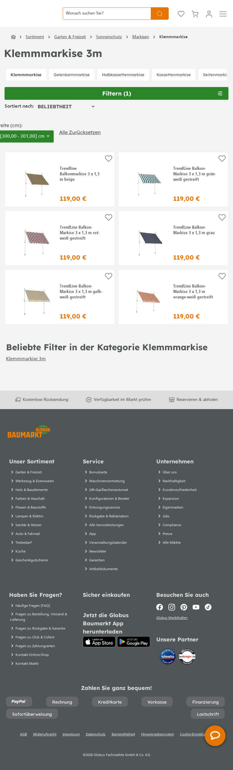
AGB (23, 734)
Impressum (71, 734)
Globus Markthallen (172, 619)
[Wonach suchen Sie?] (107, 18)
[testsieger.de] (187, 657)
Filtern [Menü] (162, 103)
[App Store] (99, 642)
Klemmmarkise (26, 84)
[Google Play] (133, 642)
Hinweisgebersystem (157, 734)
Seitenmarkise (217, 84)
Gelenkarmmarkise (72, 84)
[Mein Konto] (209, 18)
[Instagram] (172, 607)
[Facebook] (161, 607)
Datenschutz (96, 734)
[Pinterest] (184, 607)
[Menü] (223, 18)
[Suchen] (160, 18)
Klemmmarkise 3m (26, 368)
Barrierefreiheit (123, 734)
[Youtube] (196, 607)
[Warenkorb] (195, 18)
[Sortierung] (66, 116)
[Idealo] (168, 657)
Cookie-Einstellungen (196, 734)
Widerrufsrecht (44, 734)
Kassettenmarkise (174, 84)
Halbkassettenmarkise (123, 84)
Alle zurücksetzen (80, 142)
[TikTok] (208, 607)
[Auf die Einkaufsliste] (108, 168)
